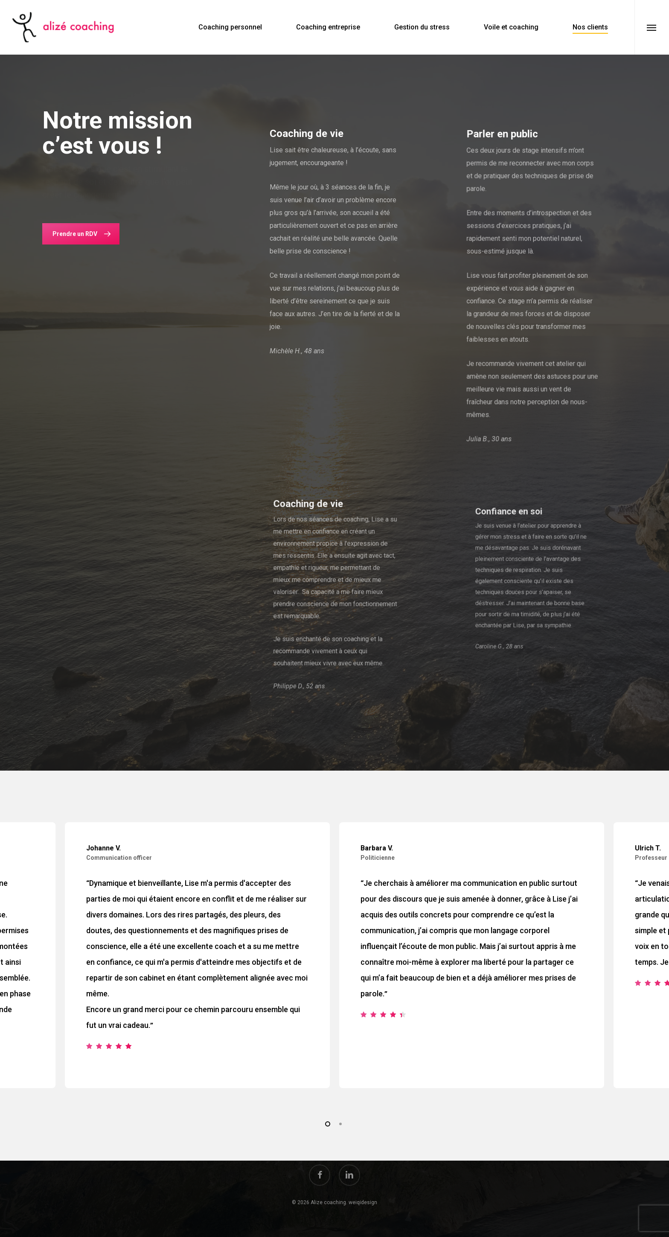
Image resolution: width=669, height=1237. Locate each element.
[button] (651, 27)
